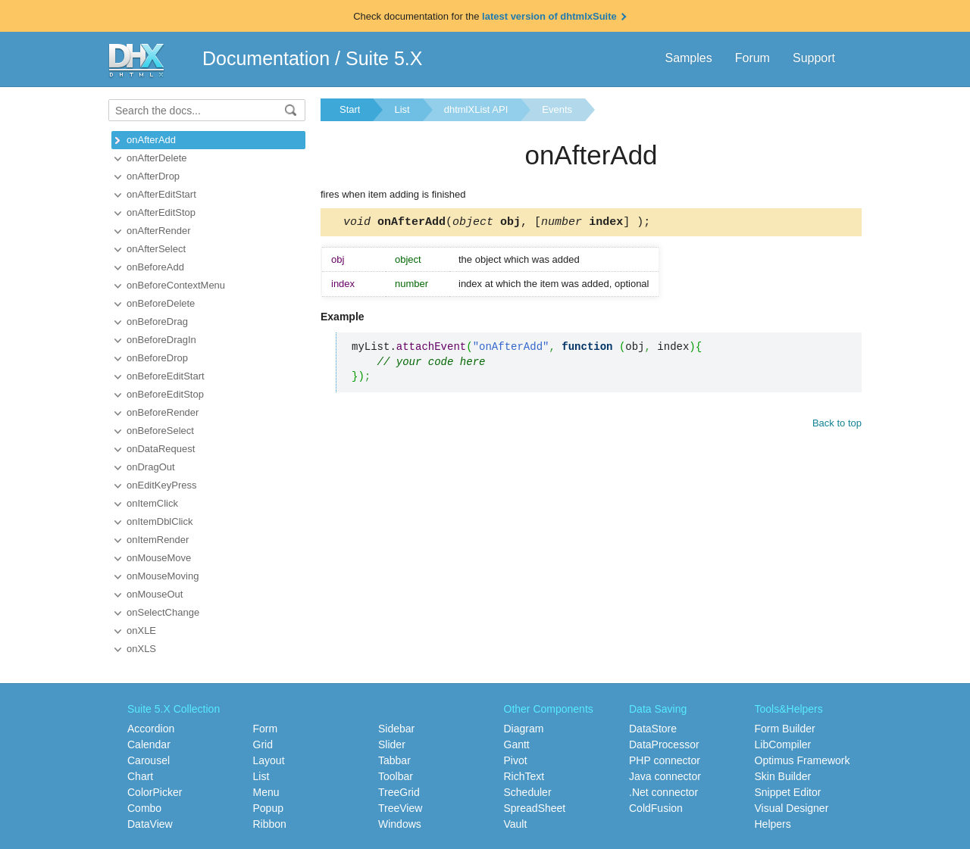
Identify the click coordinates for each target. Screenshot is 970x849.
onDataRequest (161, 448)
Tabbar (394, 760)
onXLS (141, 648)
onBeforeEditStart (166, 376)
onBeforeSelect (160, 430)
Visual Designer (792, 808)
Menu (266, 792)
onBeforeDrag (157, 321)
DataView (150, 824)
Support (814, 58)
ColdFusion (656, 808)
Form (265, 729)
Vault (515, 824)
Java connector (665, 776)
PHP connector (664, 760)
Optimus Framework (802, 760)
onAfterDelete (157, 158)
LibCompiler (783, 744)
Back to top (837, 425)
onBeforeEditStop (165, 394)
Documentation (266, 58)
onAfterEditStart (161, 194)
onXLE (141, 630)
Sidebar (396, 729)
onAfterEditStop (161, 212)
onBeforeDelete (161, 303)
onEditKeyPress (162, 485)
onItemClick (152, 503)
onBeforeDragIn (161, 339)
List (401, 109)
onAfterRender (159, 230)
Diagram (524, 729)
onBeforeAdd (155, 267)
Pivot (515, 760)
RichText (524, 776)
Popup (268, 808)
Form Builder (785, 729)
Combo (144, 808)
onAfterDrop (153, 176)
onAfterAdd (151, 139)
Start (350, 109)
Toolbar (395, 776)
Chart (140, 776)
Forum (752, 58)
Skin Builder (783, 776)
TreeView (400, 808)
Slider (391, 744)
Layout (269, 760)
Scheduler (528, 792)
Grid (263, 744)
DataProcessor (664, 744)
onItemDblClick (159, 521)
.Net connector (663, 792)
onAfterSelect (156, 248)
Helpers (773, 824)
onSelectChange (163, 612)
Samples (688, 58)
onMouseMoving (163, 576)
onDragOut (151, 467)
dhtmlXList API (476, 109)
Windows (399, 824)
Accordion (150, 729)
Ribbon (269, 824)
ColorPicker (154, 792)
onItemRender (158, 539)
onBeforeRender (163, 412)
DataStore (653, 729)
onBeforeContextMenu (176, 285)
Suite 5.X (384, 58)
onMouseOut (155, 594)
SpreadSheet (535, 808)
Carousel (148, 760)
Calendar (149, 744)
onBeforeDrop (157, 358)
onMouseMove (159, 557)
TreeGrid (399, 792)
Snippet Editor (788, 792)
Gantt (517, 744)
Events (557, 109)
